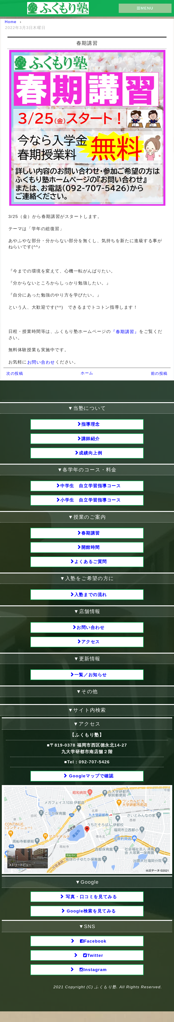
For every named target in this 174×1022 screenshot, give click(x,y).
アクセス (90, 647)
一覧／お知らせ (90, 681)
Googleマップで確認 (91, 783)
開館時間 (90, 551)
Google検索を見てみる (90, 919)
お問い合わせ (41, 362)
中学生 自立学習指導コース (90, 487)
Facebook (91, 950)
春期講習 (90, 536)
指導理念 (90, 424)
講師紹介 (90, 439)
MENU (145, 8)
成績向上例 (90, 454)
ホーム (87, 373)
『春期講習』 (125, 331)
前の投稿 (159, 373)
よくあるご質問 (90, 566)
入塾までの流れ (90, 599)
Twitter (91, 965)
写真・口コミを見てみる (90, 904)
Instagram (90, 980)
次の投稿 (14, 373)
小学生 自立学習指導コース (90, 502)
